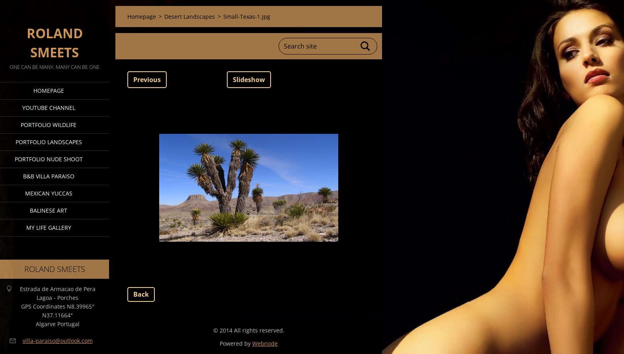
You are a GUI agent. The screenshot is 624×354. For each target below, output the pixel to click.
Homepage (48, 90)
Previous (147, 79)
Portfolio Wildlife (48, 125)
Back (141, 294)
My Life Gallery (48, 227)
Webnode (265, 343)
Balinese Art (48, 210)
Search (366, 46)
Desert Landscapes (189, 16)
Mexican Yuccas (48, 193)
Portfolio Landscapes (49, 142)
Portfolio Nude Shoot (49, 159)
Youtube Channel (48, 107)
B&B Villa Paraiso (48, 176)
